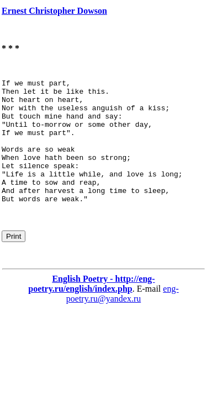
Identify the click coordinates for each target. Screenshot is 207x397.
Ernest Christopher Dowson (54, 10)
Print (13, 261)
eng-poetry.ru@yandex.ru (122, 318)
